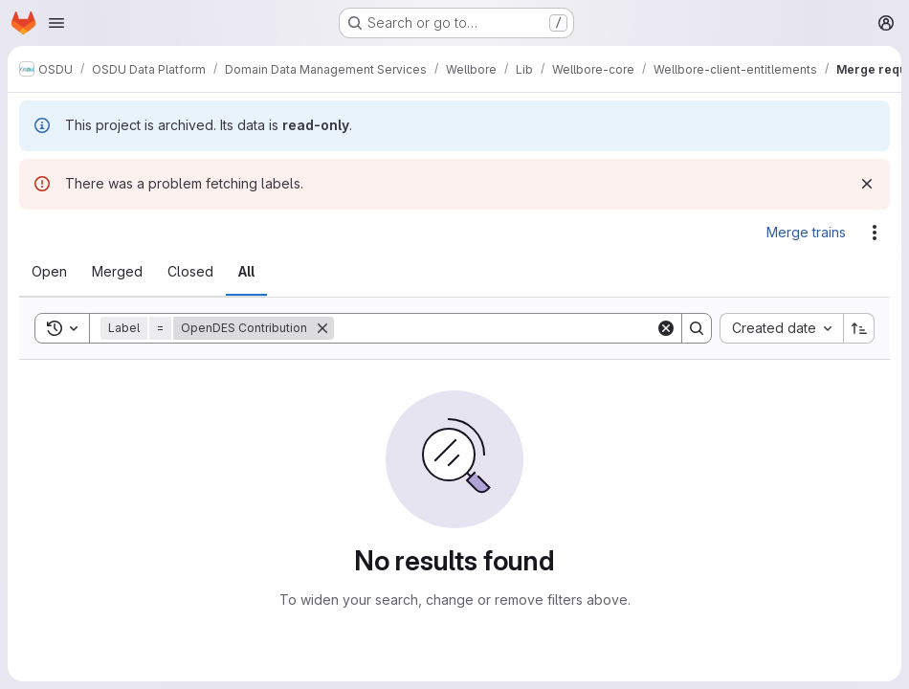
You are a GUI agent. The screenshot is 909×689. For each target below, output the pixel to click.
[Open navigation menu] (56, 23)
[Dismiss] (866, 183)
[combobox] (781, 328)
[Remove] (322, 328)
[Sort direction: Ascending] (859, 328)
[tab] (49, 272)
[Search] (495, 328)
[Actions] (874, 232)
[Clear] (665, 328)
